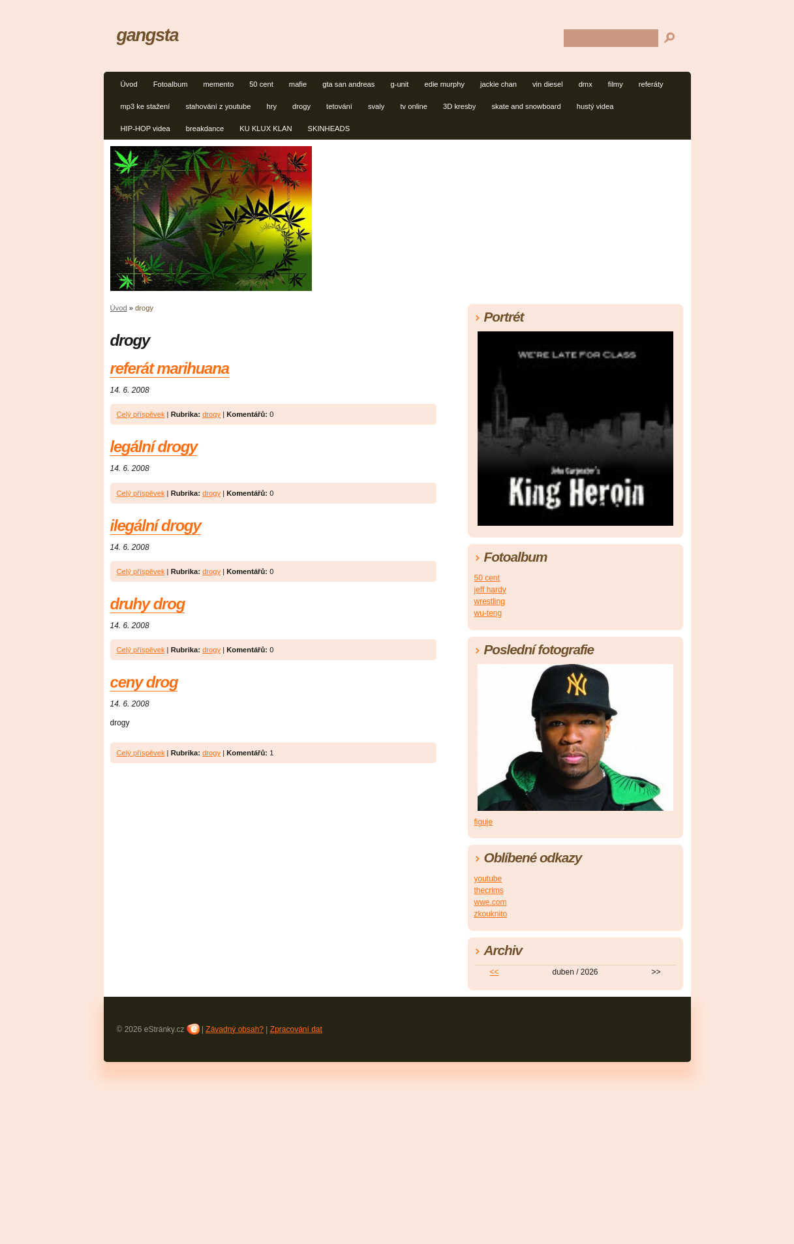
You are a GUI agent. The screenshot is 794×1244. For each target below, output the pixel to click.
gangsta (148, 35)
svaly (376, 106)
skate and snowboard (525, 106)
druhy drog (147, 604)
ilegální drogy (155, 525)
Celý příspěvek (141, 414)
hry (272, 106)
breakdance (205, 128)
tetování (339, 106)
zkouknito (491, 913)
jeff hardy (490, 589)
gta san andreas (348, 84)
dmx (585, 84)
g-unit (399, 84)
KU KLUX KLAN (265, 128)
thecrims (489, 890)
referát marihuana (169, 368)
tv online (413, 106)
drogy (301, 106)
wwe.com (490, 902)
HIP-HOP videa (145, 128)
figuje (483, 822)
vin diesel (547, 84)
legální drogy (154, 446)
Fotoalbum (170, 84)
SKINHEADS (328, 128)
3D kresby (459, 106)
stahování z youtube (218, 106)
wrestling (489, 601)
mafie (298, 84)
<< (493, 972)
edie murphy (444, 84)
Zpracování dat (296, 1029)
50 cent (261, 84)
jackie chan (498, 84)
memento (218, 84)
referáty (651, 84)
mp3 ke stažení (145, 106)
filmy (615, 84)
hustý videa (595, 106)
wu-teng (488, 613)
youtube (488, 878)
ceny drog (144, 682)
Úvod (129, 84)
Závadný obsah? (235, 1029)
